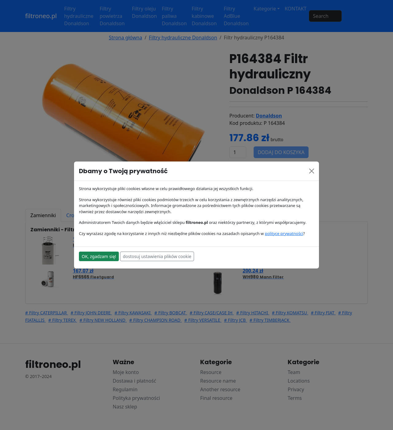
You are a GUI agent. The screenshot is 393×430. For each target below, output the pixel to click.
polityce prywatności (284, 233)
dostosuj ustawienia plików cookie (157, 256)
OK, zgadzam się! (99, 256)
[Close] (312, 171)
